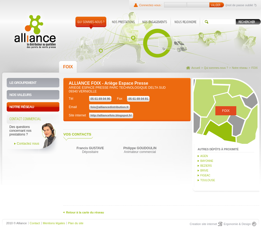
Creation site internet (203, 224)
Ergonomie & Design (237, 224)
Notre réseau (240, 67)
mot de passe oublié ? (241, 5)
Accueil (195, 67)
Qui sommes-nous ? (216, 67)
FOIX (254, 67)
